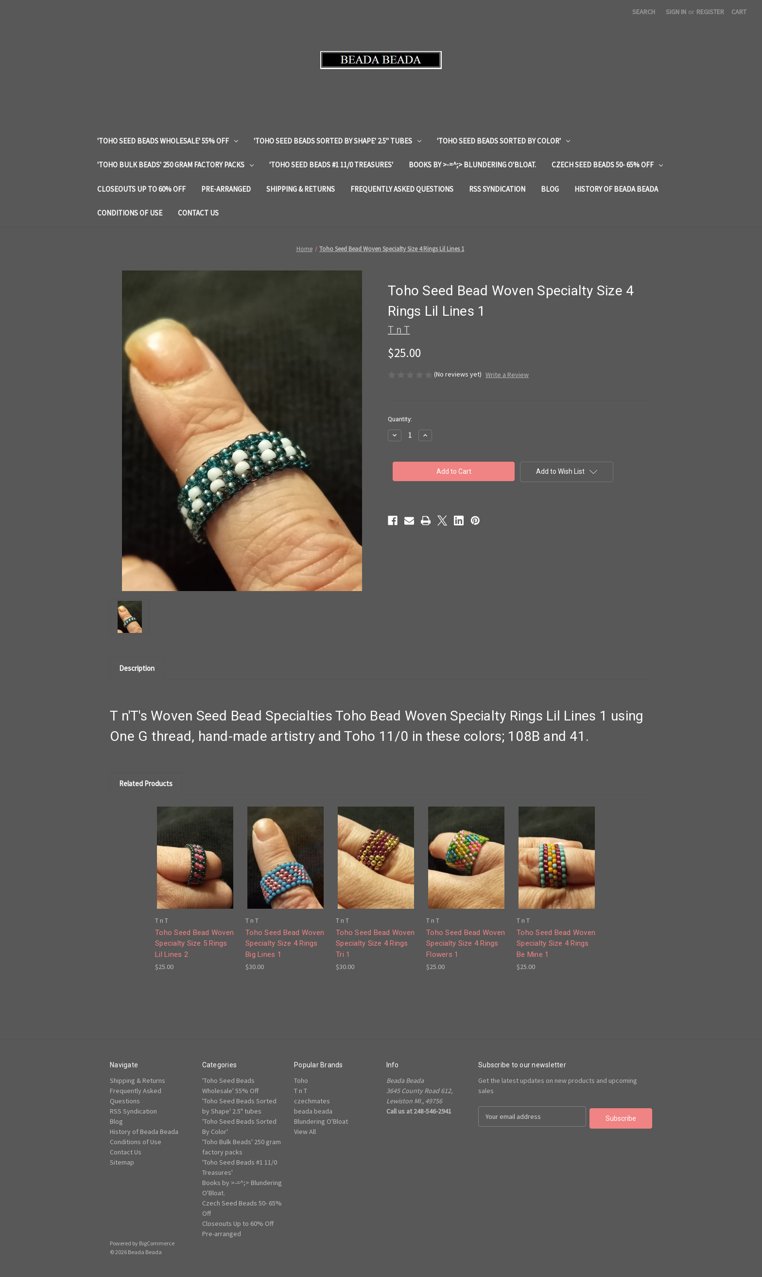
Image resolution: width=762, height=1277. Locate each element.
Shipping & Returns (300, 189)
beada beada (313, 1111)
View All (305, 1131)
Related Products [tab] (146, 783)
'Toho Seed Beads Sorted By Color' (503, 140)
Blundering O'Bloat (321, 1121)
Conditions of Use (129, 212)
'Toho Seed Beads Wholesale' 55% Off (167, 140)
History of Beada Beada (616, 189)
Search (643, 11)
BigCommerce (156, 1243)
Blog (550, 189)
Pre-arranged (226, 189)
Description (137, 668)
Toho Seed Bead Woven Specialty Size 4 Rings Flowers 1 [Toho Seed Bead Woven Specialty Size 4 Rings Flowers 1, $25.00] (465, 943)
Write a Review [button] (507, 374)
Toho (301, 1080)
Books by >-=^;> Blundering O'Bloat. (472, 164)
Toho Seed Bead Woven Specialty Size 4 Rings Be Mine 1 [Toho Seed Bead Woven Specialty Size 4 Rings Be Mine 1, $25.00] (556, 943)
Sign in (676, 11)
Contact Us (198, 212)
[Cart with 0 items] (739, 12)
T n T (300, 1090)
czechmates (312, 1101)
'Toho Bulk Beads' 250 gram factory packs (175, 164)
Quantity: (400, 419)
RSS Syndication (497, 189)
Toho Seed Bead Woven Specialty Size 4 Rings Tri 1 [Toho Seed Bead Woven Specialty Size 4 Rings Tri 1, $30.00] (375, 943)
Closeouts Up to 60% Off (141, 189)
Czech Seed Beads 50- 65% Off (607, 164)
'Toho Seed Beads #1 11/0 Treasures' (331, 164)
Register (710, 11)
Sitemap (122, 1162)
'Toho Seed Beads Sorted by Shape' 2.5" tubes (337, 140)
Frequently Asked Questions (401, 189)
